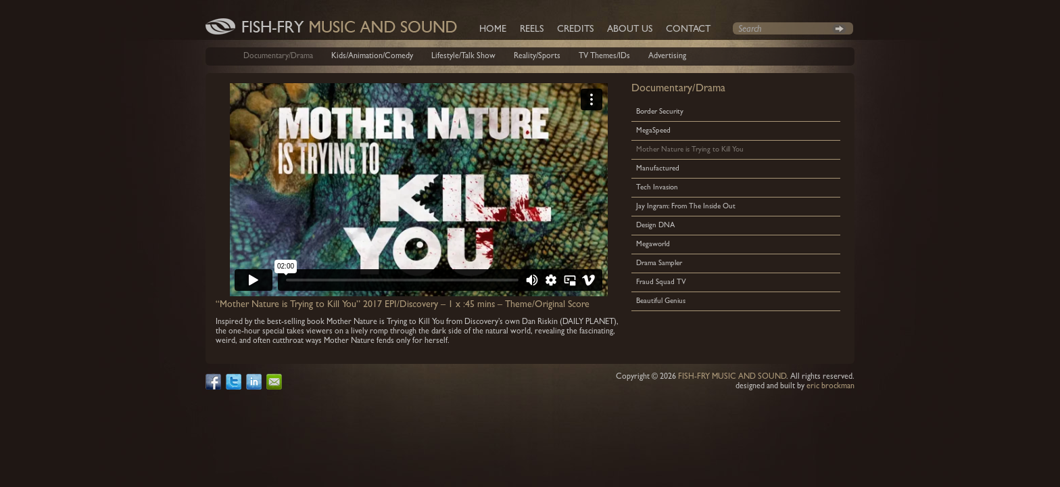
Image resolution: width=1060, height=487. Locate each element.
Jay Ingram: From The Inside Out (686, 206)
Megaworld (653, 244)
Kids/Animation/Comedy (372, 57)
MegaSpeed (653, 131)
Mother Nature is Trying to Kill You (690, 150)
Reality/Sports (537, 57)
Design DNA (655, 225)
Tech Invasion (657, 187)
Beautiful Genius (660, 301)
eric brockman (830, 387)
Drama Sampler (659, 263)
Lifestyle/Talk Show (463, 57)
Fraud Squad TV (661, 282)
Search (839, 28)
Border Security (659, 112)
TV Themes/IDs (604, 57)
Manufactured (657, 168)
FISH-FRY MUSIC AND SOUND (732, 377)
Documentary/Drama (278, 57)
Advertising (667, 57)
